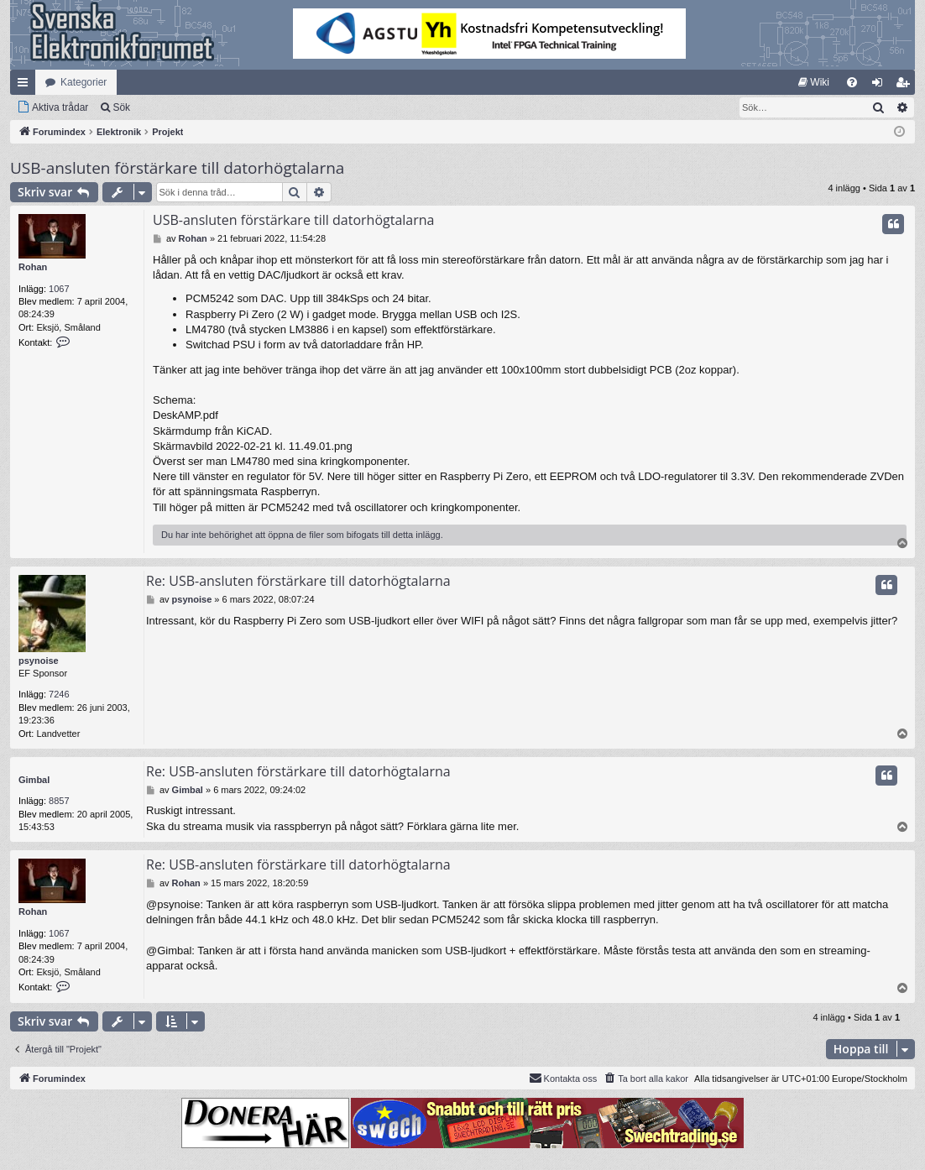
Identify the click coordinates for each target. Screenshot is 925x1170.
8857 (59, 801)
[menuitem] (813, 82)
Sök (121, 107)
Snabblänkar (26, 85)
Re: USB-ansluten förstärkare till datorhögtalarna (298, 580)
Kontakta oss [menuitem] (563, 1078)
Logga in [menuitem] (881, 85)
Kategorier (83, 82)
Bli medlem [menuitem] (906, 85)
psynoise (38, 661)
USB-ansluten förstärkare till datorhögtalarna (177, 168)
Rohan (32, 267)
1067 (59, 289)
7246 (59, 694)
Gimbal (34, 780)
